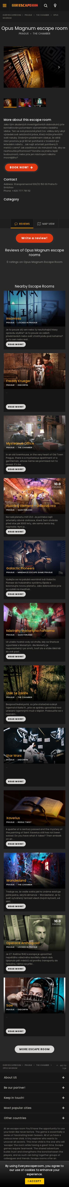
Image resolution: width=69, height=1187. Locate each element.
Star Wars (14, 756)
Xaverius (13, 818)
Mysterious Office (20, 443)
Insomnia (13, 319)
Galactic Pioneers (20, 568)
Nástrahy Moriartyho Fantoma (30, 631)
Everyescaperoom (12, 15)
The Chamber (42, 15)
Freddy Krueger (18, 381)
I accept (34, 1181)
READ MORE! (16, 406)
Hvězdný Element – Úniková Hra (31, 506)
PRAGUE (24, 33)
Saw (9, 1005)
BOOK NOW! (19, 167)
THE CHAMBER (41, 33)
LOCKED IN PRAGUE (27, 322)
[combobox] (55, 5)
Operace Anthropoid (22, 943)
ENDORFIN (23, 385)
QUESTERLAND (25, 509)
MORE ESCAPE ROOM (34, 1049)
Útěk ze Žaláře (17, 693)
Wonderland (16, 881)
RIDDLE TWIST (24, 822)
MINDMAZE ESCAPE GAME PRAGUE (35, 572)
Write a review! (34, 238)
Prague (28, 15)
